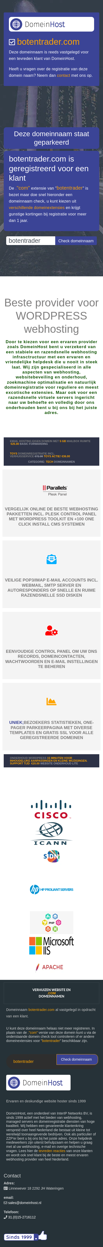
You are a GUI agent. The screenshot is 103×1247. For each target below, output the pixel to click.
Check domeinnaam (76, 1059)
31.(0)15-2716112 (22, 1217)
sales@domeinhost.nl (24, 1203)
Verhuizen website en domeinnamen (51, 993)
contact (63, 75)
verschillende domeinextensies (37, 208)
